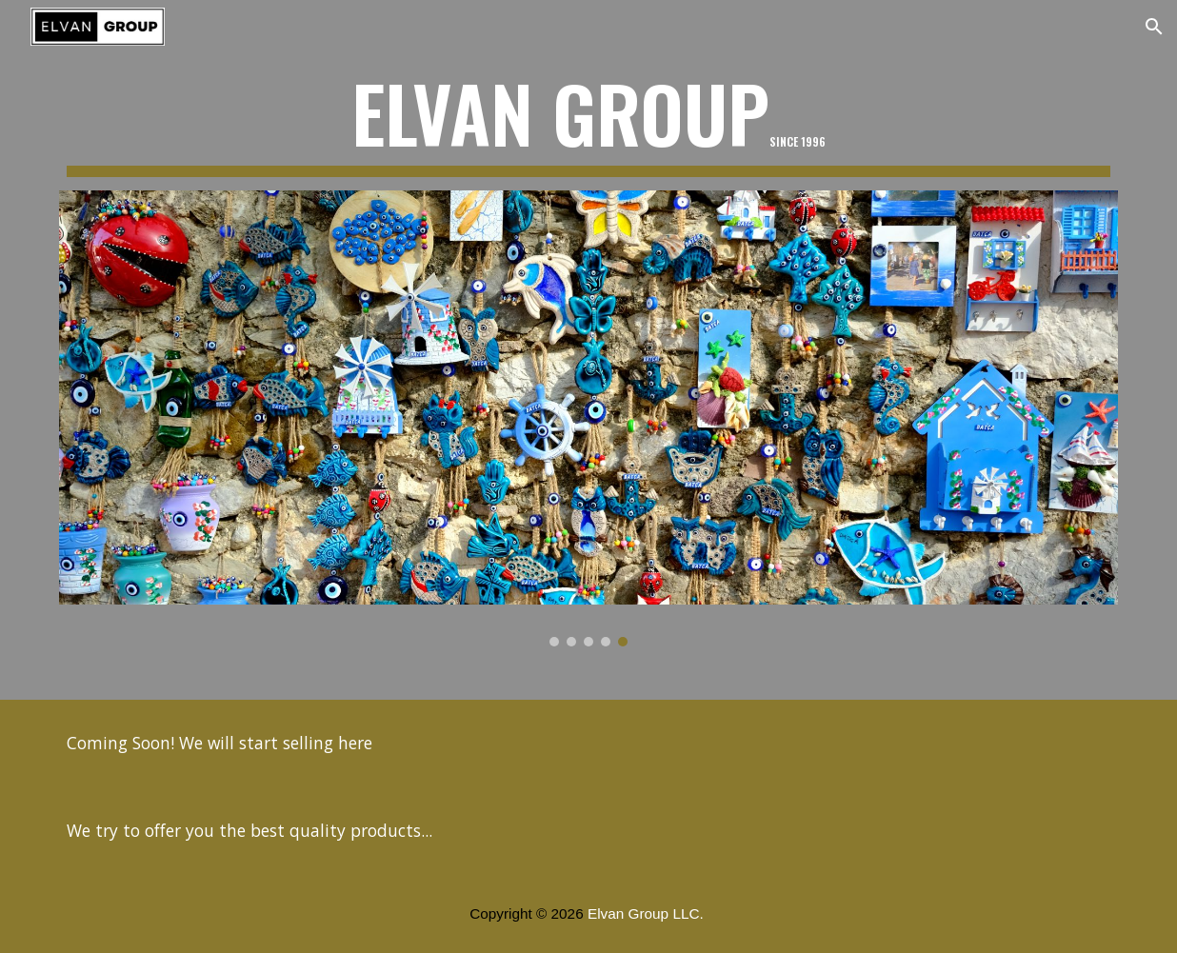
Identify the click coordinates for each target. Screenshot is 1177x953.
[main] (588, 121)
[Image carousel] (588, 418)
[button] (1154, 27)
